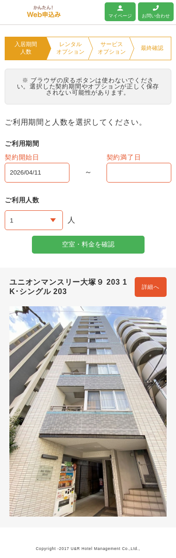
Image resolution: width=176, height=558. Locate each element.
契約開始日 (22, 157)
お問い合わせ (156, 15)
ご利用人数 (22, 200)
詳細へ (151, 287)
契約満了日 (124, 157)
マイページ (120, 15)
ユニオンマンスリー (13, 11)
